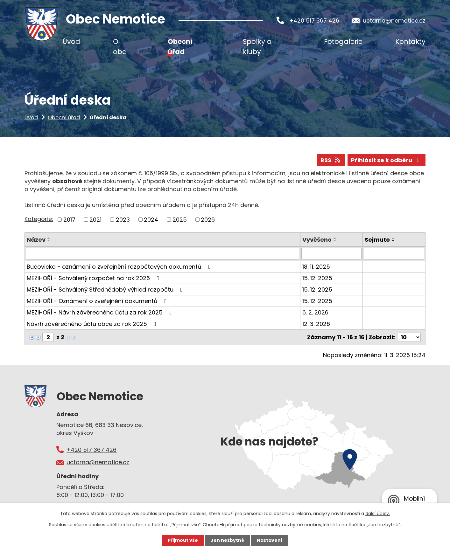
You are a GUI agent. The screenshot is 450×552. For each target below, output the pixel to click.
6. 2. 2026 (315, 312)
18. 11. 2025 (316, 267)
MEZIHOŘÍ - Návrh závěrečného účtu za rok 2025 (100, 312)
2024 (151, 220)
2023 (123, 220)
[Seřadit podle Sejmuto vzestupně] (393, 238)
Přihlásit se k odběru (386, 160)
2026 (208, 220)
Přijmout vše (183, 540)
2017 (69, 220)
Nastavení (269, 540)
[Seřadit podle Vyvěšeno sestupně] (335, 240)
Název (36, 240)
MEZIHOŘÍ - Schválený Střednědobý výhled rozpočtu (106, 289)
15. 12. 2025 (317, 278)
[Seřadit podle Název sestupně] (49, 240)
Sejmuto (377, 240)
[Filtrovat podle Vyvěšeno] (331, 254)
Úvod (31, 117)
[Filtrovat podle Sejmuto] (394, 254)
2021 (95, 220)
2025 (179, 220)
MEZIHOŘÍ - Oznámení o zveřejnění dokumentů (98, 301)
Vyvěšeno (317, 240)
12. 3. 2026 (316, 324)
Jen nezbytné (227, 540)
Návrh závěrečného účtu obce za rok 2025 (93, 324)
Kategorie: (39, 219)
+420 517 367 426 (314, 20)
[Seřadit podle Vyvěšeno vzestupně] (335, 238)
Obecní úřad (64, 117)
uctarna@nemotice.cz (394, 20)
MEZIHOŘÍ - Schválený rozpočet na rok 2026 (94, 278)
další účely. (377, 513)
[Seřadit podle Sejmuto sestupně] (393, 240)
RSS (330, 160)
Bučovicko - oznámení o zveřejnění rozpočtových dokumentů (120, 267)
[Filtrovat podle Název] (162, 254)
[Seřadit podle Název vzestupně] (49, 238)
